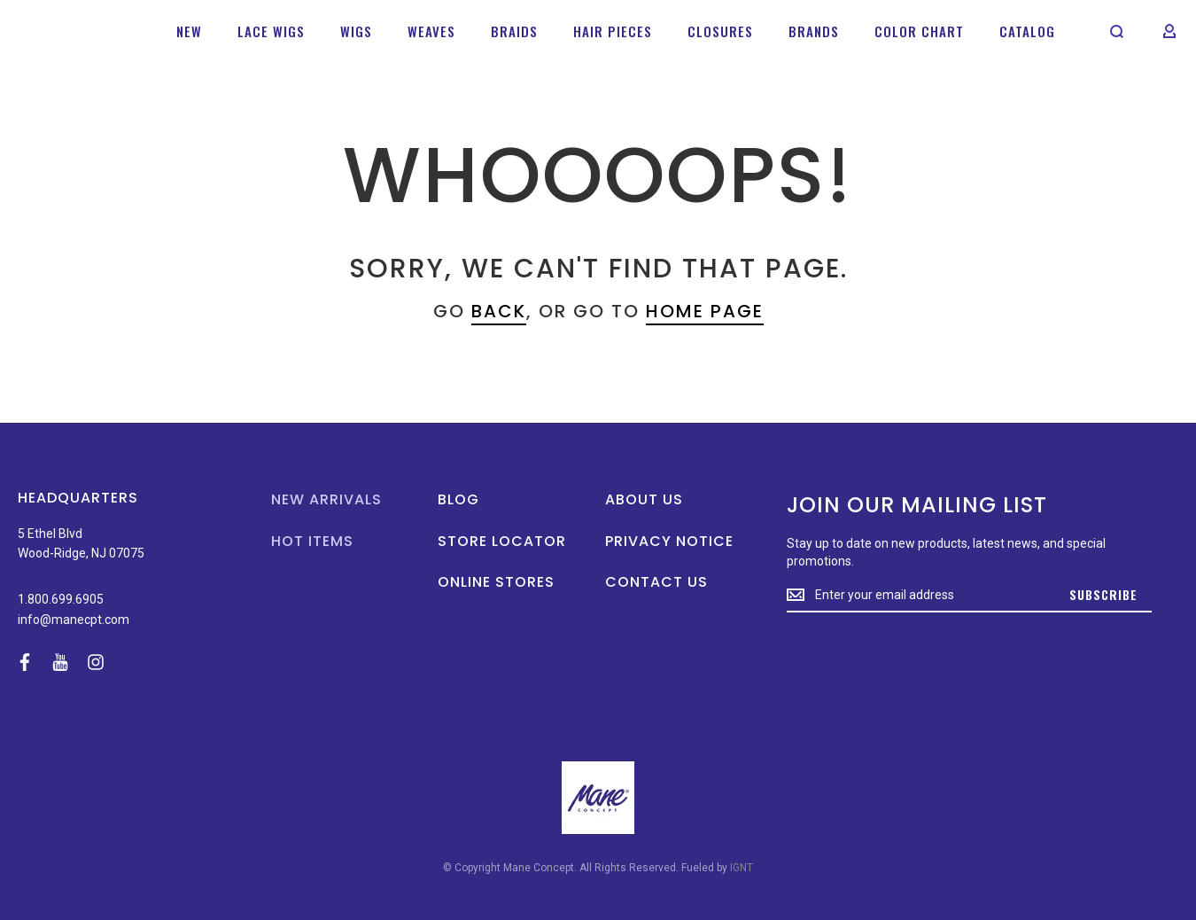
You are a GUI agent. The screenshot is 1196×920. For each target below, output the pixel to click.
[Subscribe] (1103, 595)
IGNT (741, 868)
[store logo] (71, 30)
